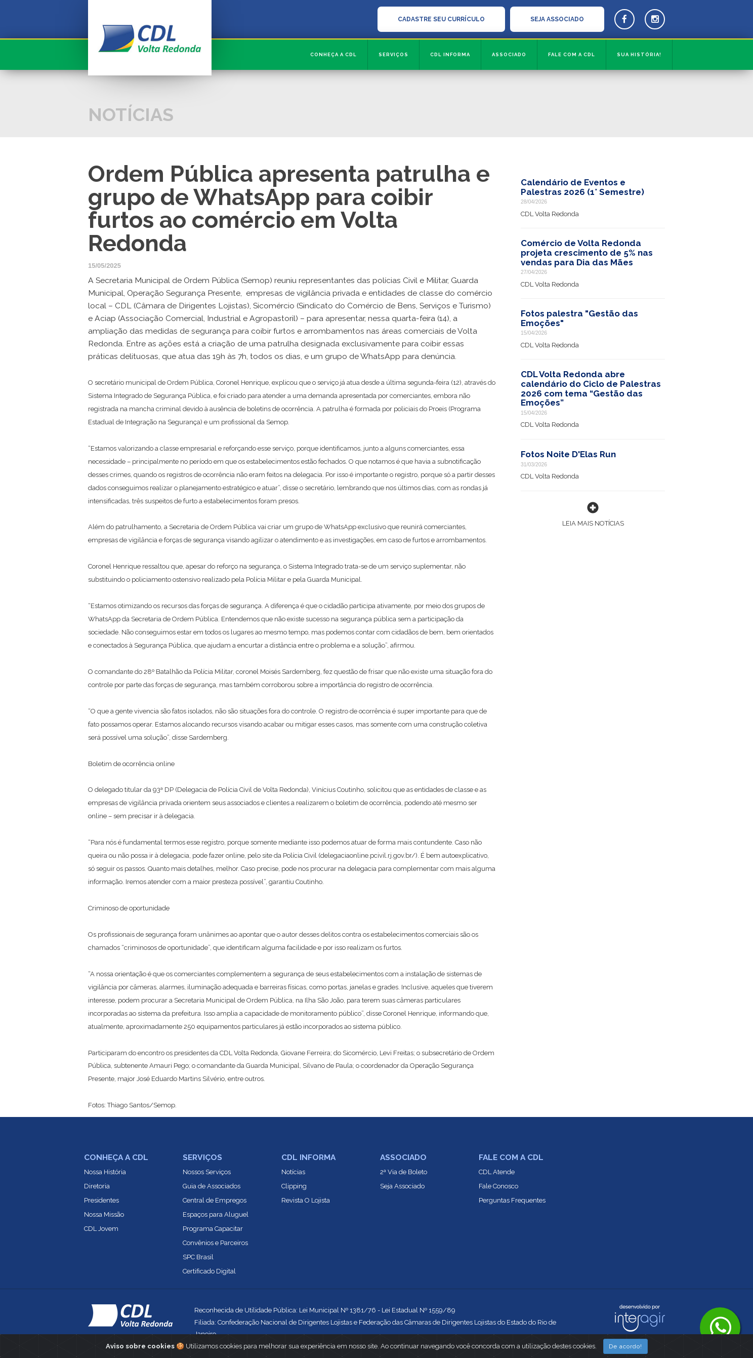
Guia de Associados (211, 1186)
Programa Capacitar (213, 1228)
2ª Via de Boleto (403, 1172)
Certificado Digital (209, 1271)
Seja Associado (402, 1186)
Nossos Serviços (207, 1172)
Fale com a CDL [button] (571, 54)
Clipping (294, 1186)
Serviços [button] (393, 54)
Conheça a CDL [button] (333, 54)
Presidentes (101, 1200)
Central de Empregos (214, 1200)
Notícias (293, 1172)
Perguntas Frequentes (512, 1200)
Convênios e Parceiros (215, 1243)
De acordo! (625, 1346)
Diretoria (97, 1186)
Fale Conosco (498, 1186)
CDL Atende (497, 1172)
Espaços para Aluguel (215, 1214)
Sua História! (639, 54)
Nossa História (105, 1172)
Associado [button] (509, 54)
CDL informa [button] (450, 54)
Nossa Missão (104, 1214)
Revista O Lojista (305, 1200)
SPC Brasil (198, 1257)
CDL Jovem (101, 1228)
